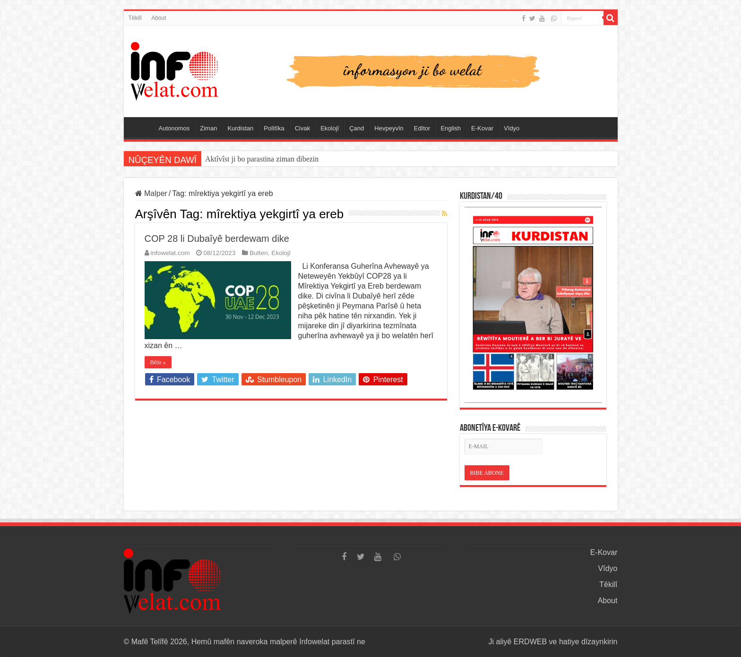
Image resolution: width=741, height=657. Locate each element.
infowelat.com (170, 252)
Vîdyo (511, 128)
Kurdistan (240, 128)
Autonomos (174, 128)
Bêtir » (158, 362)
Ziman (208, 128)
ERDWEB (530, 642)
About (158, 18)
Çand (356, 128)
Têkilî (135, 18)
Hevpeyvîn (388, 128)
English (450, 128)
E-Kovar (482, 128)
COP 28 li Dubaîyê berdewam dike (217, 238)
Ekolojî (329, 128)
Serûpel (141, 127)
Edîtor (422, 128)
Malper (151, 193)
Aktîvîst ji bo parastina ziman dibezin (262, 159)
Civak (302, 128)
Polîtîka (274, 128)
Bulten (259, 252)
